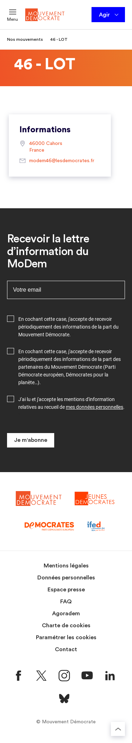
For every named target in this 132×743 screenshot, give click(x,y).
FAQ (66, 601)
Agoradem (66, 613)
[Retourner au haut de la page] (118, 729)
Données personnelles (66, 577)
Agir (109, 15)
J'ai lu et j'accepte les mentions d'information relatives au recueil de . (71, 403)
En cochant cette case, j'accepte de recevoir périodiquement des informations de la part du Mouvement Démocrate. (68, 326)
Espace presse (66, 589)
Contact (66, 649)
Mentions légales (66, 566)
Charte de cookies (66, 625)
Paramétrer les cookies (66, 637)
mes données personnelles (94, 407)
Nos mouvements (25, 39)
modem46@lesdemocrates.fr (56, 161)
